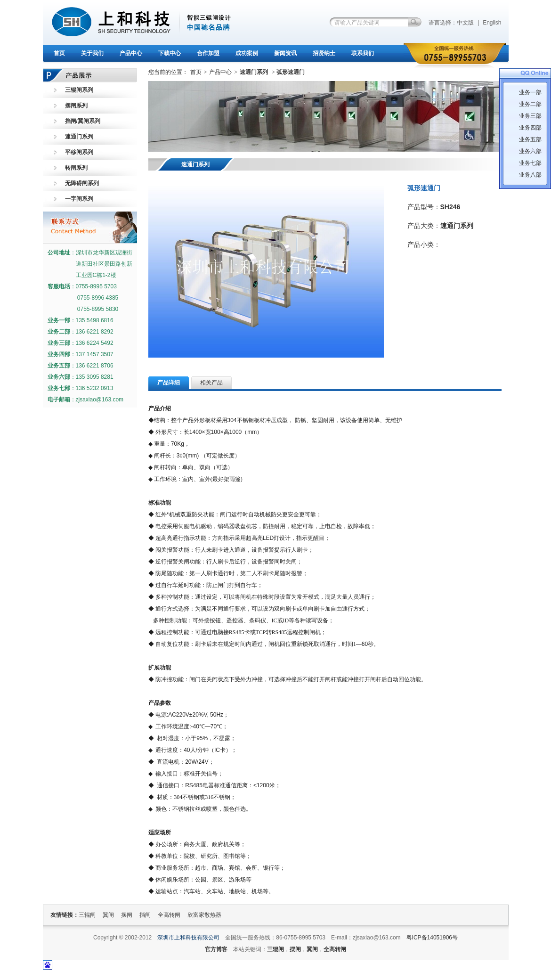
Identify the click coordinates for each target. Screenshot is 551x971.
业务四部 (530, 127)
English (492, 22)
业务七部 (530, 163)
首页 (59, 53)
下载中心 (169, 53)
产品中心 (131, 53)
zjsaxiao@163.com (100, 399)
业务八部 (530, 174)
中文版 (465, 22)
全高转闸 (169, 915)
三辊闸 (87, 915)
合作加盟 (208, 53)
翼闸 (108, 915)
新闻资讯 (285, 53)
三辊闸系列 (79, 90)
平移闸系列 (79, 152)
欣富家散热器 (204, 915)
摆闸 (126, 915)
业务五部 (530, 139)
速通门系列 (79, 136)
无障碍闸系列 (82, 183)
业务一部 (530, 92)
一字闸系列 (79, 199)
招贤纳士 (324, 53)
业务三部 (530, 116)
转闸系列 (76, 167)
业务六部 (530, 151)
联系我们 (362, 53)
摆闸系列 (76, 105)
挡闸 (145, 915)
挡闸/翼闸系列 (82, 121)
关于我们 (92, 53)
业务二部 (530, 104)
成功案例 (246, 53)
